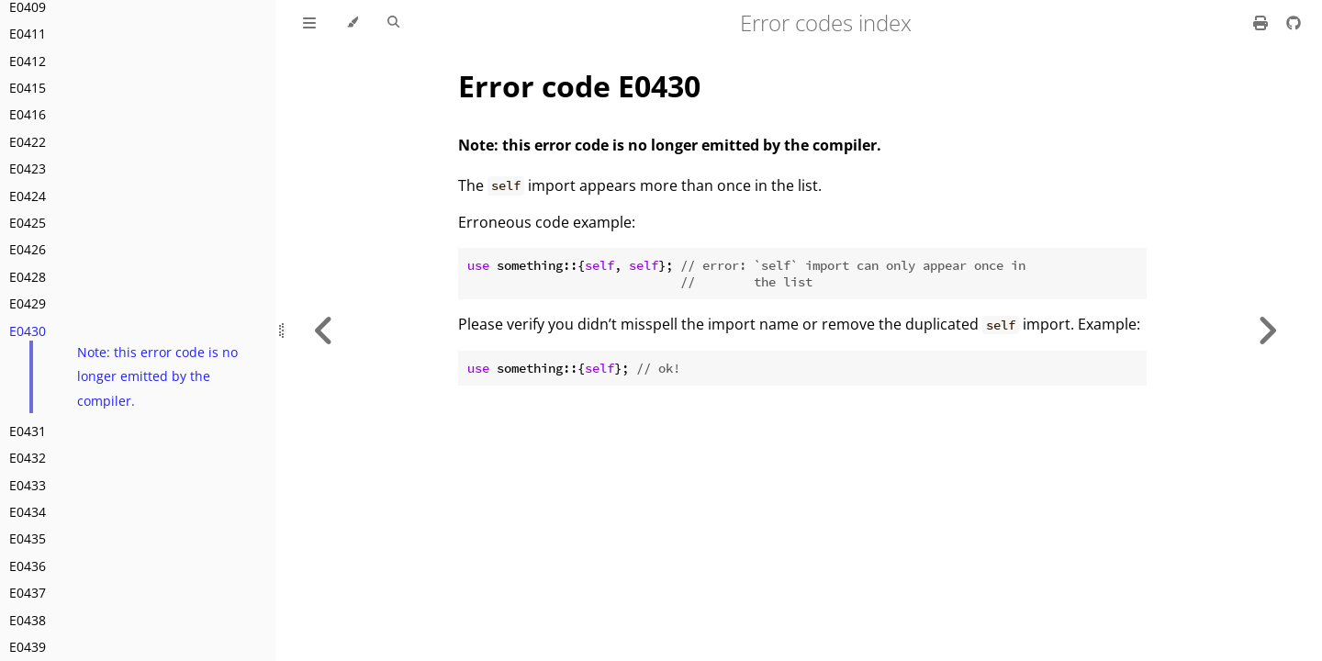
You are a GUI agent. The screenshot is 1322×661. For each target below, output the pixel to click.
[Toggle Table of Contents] (309, 23)
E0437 (27, 592)
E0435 (27, 538)
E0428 (27, 277)
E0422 (27, 142)
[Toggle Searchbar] (393, 23)
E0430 (27, 331)
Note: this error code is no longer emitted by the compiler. (157, 376)
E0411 (27, 33)
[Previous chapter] (324, 330)
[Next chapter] (1267, 330)
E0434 (27, 512)
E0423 (27, 168)
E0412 (27, 61)
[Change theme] (352, 23)
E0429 (27, 303)
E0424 (27, 196)
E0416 (27, 114)
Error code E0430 (579, 86)
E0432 (27, 457)
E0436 (27, 566)
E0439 (27, 646)
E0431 (27, 431)
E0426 (27, 249)
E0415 (27, 87)
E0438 (27, 620)
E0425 (27, 222)
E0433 (27, 485)
